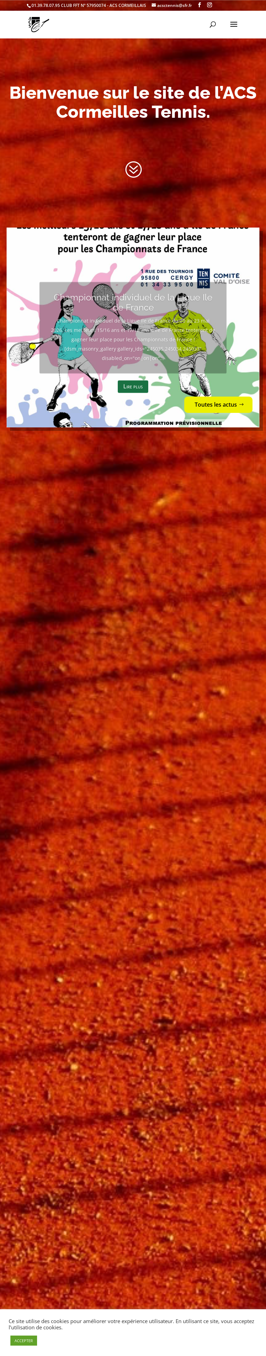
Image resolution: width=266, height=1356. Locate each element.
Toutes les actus (216, 404)
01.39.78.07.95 (46, 5)
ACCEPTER (24, 1340)
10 (159, 412)
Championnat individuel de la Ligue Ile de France (133, 314)
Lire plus (133, 398)
